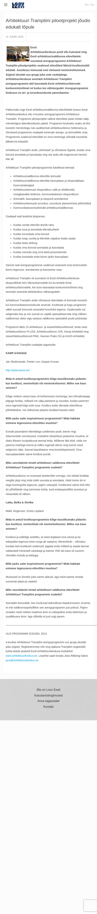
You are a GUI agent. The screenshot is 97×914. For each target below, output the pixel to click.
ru (92, 4)
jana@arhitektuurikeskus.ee (22, 660)
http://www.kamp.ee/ (18, 370)
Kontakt (48, 706)
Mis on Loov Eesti (48, 689)
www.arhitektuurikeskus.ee (21, 655)
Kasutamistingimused (48, 695)
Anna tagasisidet (48, 701)
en (86, 4)
